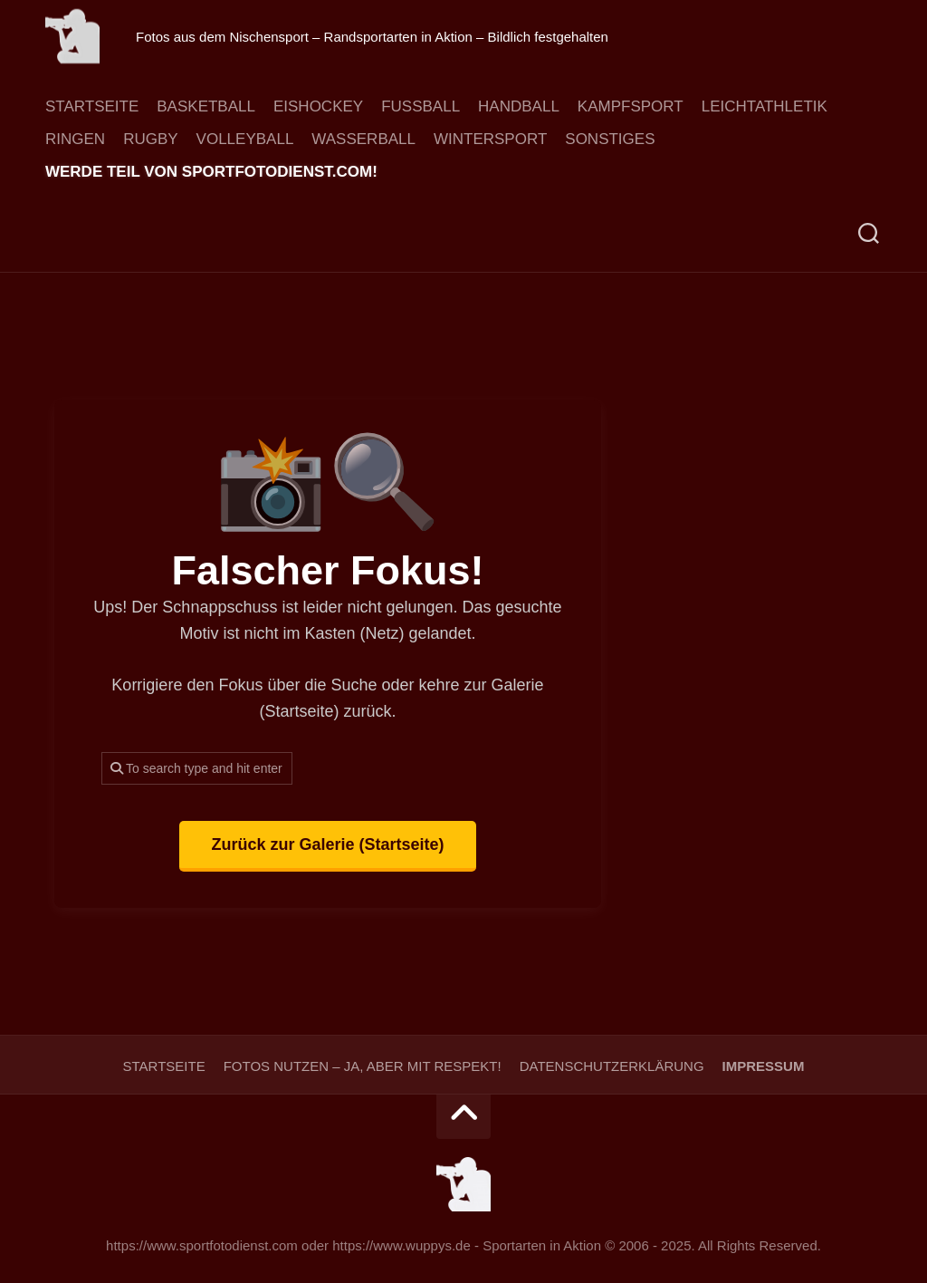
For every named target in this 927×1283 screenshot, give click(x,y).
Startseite (92, 106)
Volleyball (245, 139)
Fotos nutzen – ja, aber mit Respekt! (363, 1066)
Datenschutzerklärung (612, 1066)
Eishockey (318, 106)
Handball (518, 106)
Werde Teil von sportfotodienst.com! (211, 172)
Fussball (420, 106)
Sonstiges (610, 139)
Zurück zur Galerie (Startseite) (327, 844)
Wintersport (490, 139)
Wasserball (363, 139)
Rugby (150, 139)
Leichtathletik (764, 106)
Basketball (206, 106)
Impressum (763, 1066)
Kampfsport (630, 106)
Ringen (75, 139)
